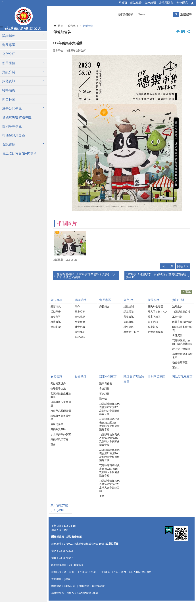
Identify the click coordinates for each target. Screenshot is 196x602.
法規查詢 (177, 306)
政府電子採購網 (181, 348)
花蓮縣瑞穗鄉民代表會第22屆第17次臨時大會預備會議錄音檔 (109, 424)
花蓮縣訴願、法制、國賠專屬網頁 (182, 342)
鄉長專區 (8, 45)
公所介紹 (8, 54)
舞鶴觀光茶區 (58, 429)
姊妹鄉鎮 (129, 321)
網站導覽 (136, 2)
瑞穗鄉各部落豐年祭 (61, 417)
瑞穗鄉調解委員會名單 (182, 356)
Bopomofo (183, 31)
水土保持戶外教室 (61, 434)
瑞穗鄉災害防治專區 (17, 117)
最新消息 (56, 306)
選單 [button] (188, 291)
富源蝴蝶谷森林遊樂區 (61, 395)
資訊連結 (8, 144)
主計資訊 (177, 335)
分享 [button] (188, 31)
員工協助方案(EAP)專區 (19, 153)
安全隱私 (182, 2)
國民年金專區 (155, 306)
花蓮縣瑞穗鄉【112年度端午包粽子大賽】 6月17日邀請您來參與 (86, 276)
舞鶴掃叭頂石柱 (59, 439)
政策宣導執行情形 (182, 321)
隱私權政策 (57, 536)
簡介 (77, 306)
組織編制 (129, 306)
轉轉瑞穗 (8, 90)
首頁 (60, 25)
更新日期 (56, 525)
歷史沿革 (80, 311)
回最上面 (183, 266)
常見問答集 (166, 2)
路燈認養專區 (155, 331)
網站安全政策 (74, 536)
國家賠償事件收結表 (182, 328)
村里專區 (129, 326)
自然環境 (80, 316)
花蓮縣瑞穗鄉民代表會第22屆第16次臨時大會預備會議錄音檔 (109, 455)
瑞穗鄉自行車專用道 (61, 404)
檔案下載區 (154, 316)
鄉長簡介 (104, 306)
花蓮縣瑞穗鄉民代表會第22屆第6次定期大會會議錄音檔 (109, 485)
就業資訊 (56, 321)
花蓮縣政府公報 (181, 311)
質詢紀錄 (104, 393)
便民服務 (8, 63)
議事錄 (103, 398)
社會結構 (80, 326)
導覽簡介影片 (131, 331)
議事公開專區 (12, 108)
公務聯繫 (150, 2)
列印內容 (178, 31)
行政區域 (80, 336)
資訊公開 (8, 72)
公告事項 (73, 25)
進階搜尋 (186, 14)
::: (2, 2)
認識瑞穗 (8, 36)
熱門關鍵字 (125, 14)
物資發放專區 (179, 362)
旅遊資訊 (8, 81)
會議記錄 (104, 388)
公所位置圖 (112, 543)
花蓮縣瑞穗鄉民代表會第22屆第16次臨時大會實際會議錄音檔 (109, 439)
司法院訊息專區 (13, 135)
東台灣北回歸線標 (61, 410)
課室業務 (129, 311)
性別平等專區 (12, 126)
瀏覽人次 (56, 530)
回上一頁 (167, 266)
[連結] (67, 579)
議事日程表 (105, 383)
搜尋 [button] (176, 14)
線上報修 (153, 326)
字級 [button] (192, 3)
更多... (176, 367)
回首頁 (122, 2)
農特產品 (80, 331)
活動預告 (88, 25)
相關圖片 (67, 223)
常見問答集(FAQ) (157, 311)
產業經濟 (80, 321)
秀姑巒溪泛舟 (58, 383)
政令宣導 (56, 316)
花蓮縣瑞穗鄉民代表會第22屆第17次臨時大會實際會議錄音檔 (109, 409)
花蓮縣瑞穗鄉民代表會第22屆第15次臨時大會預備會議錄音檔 (109, 470)
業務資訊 (129, 316)
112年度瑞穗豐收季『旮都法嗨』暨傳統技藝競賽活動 (156, 276)
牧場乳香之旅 (58, 388)
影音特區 (8, 99)
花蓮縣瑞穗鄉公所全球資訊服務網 (23, 18)
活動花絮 (56, 326)
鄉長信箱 (153, 321)
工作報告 (177, 316)
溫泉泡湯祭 (57, 424)
